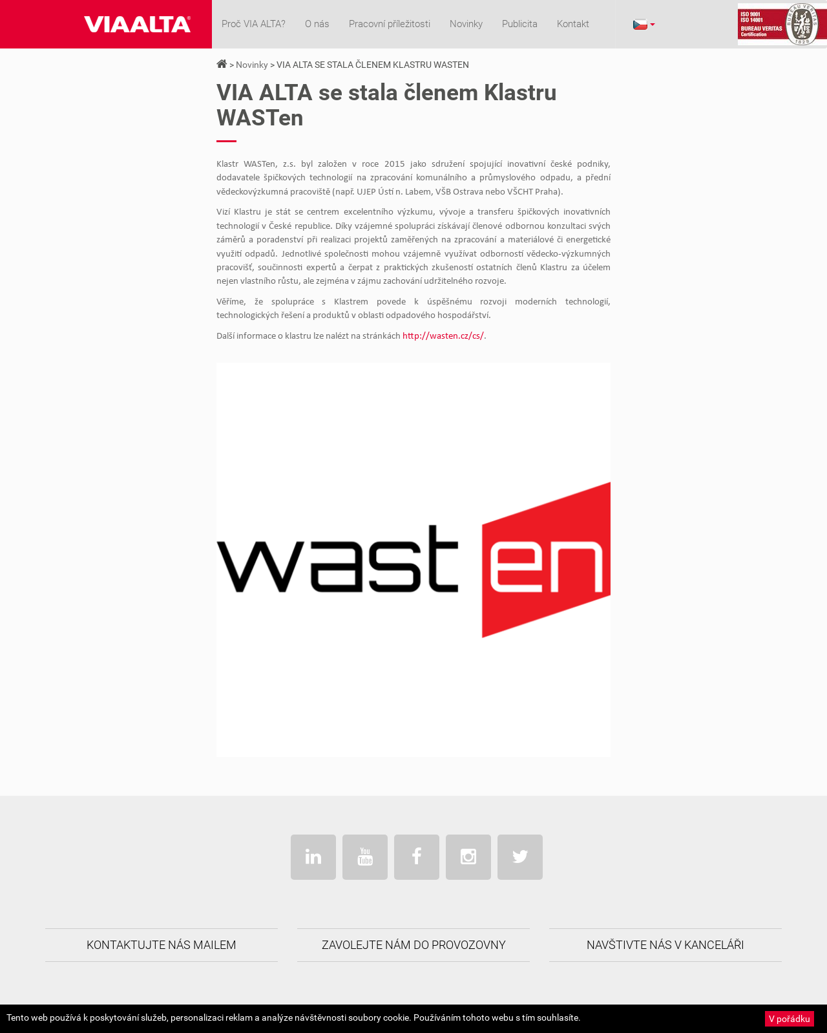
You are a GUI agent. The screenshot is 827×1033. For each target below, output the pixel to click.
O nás (317, 24)
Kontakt (573, 24)
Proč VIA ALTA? (254, 24)
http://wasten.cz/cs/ (443, 336)
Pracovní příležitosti (389, 24)
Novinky (466, 24)
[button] (643, 23)
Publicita (520, 24)
